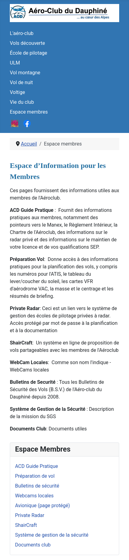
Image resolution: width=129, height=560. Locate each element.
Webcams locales (34, 496)
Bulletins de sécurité (37, 486)
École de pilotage (28, 53)
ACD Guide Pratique (36, 466)
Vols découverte (27, 43)
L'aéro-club (21, 33)
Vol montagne (25, 73)
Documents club (33, 545)
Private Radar (29, 515)
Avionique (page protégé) (42, 505)
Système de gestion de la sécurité (51, 535)
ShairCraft (26, 525)
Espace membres (29, 112)
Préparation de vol (35, 476)
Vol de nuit (21, 82)
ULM (15, 63)
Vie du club (22, 102)
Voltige (17, 92)
